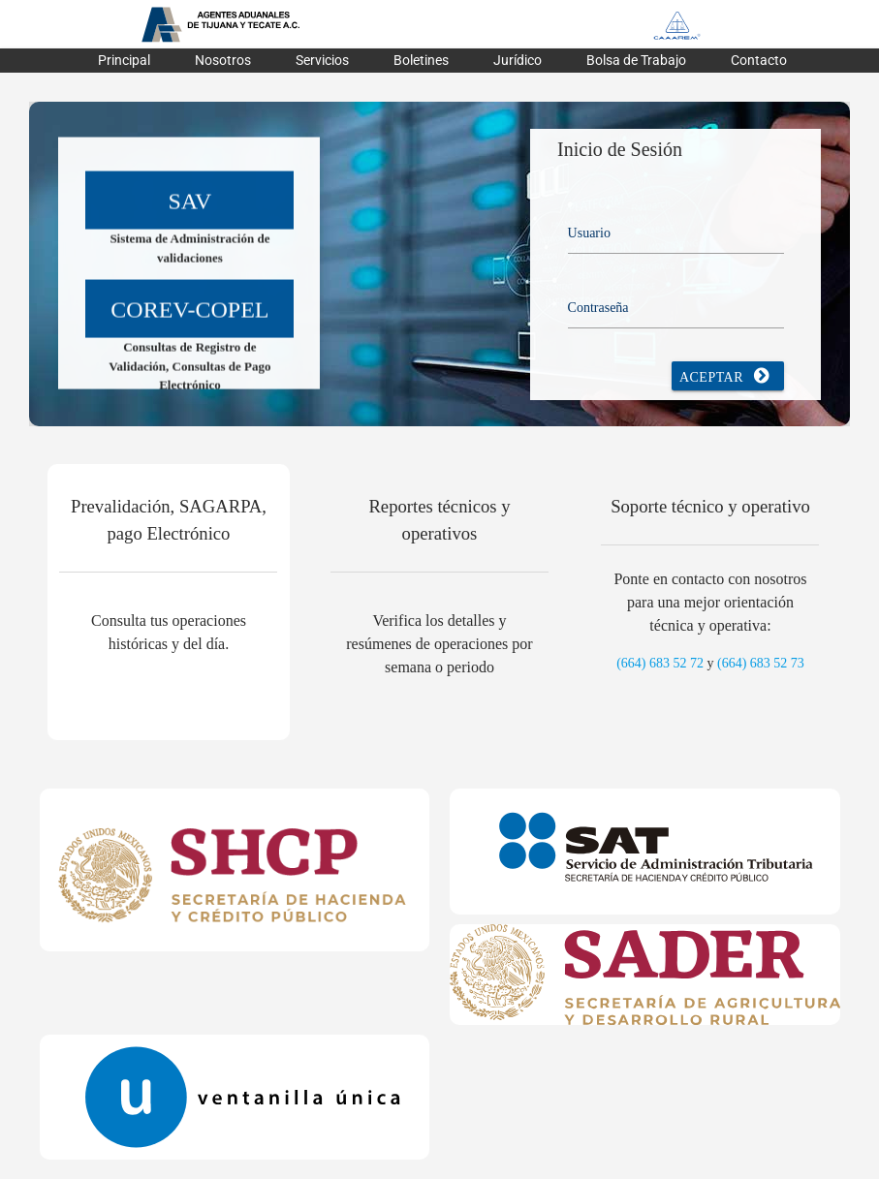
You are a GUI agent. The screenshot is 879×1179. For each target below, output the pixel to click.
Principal (124, 60)
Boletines (421, 60)
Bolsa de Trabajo (636, 60)
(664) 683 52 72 (660, 663)
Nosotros (223, 60)
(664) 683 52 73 (760, 663)
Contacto (759, 60)
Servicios (322, 60)
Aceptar (727, 375)
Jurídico (517, 60)
